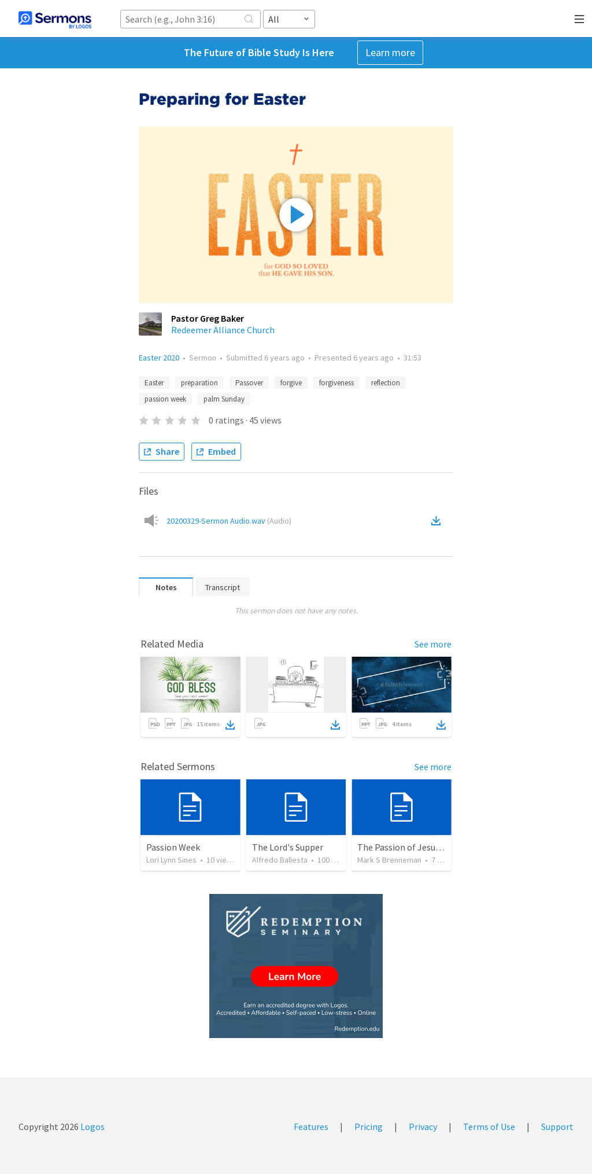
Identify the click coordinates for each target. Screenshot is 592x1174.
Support (557, 1126)
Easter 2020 (159, 357)
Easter (154, 383)
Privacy (423, 1126)
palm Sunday (224, 399)
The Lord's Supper (287, 847)
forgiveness (336, 383)
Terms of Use (489, 1126)
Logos (92, 1126)
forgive (291, 383)
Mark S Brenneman (389, 860)
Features (311, 1126)
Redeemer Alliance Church (223, 330)
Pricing (368, 1126)
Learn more (390, 52)
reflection (385, 383)
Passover (249, 383)
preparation (199, 383)
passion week (165, 399)
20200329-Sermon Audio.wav (228, 521)
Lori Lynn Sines (171, 860)
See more (433, 644)
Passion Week (173, 847)
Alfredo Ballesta (280, 860)
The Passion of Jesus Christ (411, 847)
